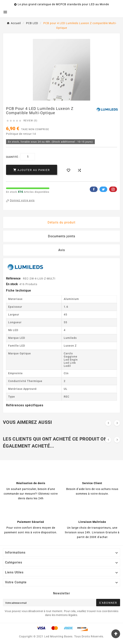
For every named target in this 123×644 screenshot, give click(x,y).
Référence (13, 278)
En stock (12, 284)
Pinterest (113, 189)
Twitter (103, 189)
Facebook (94, 189)
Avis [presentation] (61, 250)
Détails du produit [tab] (61, 222)
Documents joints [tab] (61, 236)
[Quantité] (27, 156)
